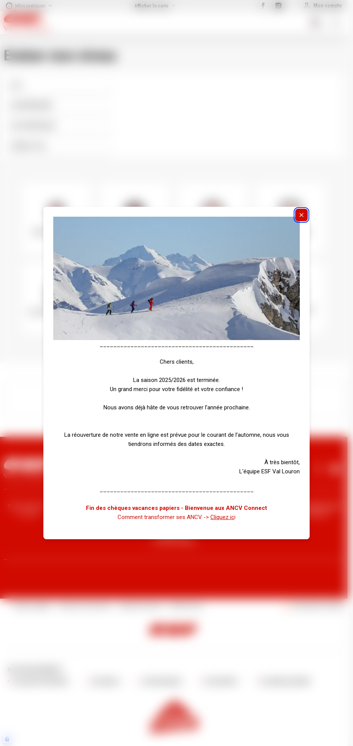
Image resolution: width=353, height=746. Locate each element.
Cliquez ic (222, 517)
